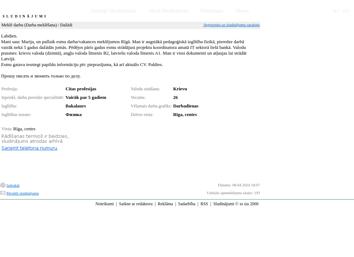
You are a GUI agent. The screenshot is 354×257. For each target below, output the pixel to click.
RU (336, 11)
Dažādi (66, 24)
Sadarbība (186, 203)
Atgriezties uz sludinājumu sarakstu (231, 24)
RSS (204, 203)
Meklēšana (211, 11)
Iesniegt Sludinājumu (114, 11)
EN (346, 11)
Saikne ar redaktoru (136, 203)
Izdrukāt (13, 185)
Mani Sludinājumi (168, 11)
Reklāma (165, 203)
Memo (242, 11)
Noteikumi (104, 203)
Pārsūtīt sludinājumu (22, 193)
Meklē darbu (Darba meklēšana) (29, 24)
